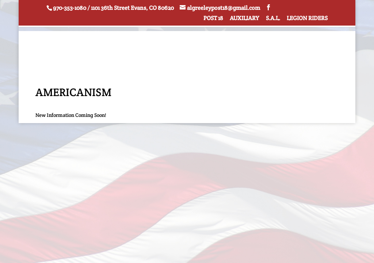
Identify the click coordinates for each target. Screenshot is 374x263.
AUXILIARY (244, 18)
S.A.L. (273, 18)
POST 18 (213, 18)
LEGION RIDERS (307, 18)
